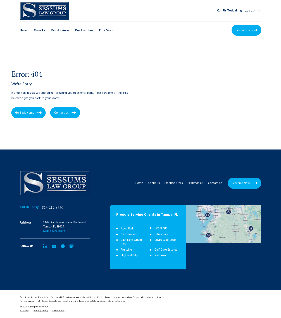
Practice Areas (173, 183)
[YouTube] (54, 246)
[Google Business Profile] (71, 246)
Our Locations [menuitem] (84, 30)
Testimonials (195, 183)
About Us (154, 183)
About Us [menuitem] (39, 30)
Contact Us (215, 183)
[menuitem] (24, 310)
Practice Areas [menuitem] (60, 30)
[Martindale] (63, 246)
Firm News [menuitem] (106, 30)
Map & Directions (54, 231)
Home (139, 183)
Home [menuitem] (23, 30)
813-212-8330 (250, 11)
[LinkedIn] (45, 246)
